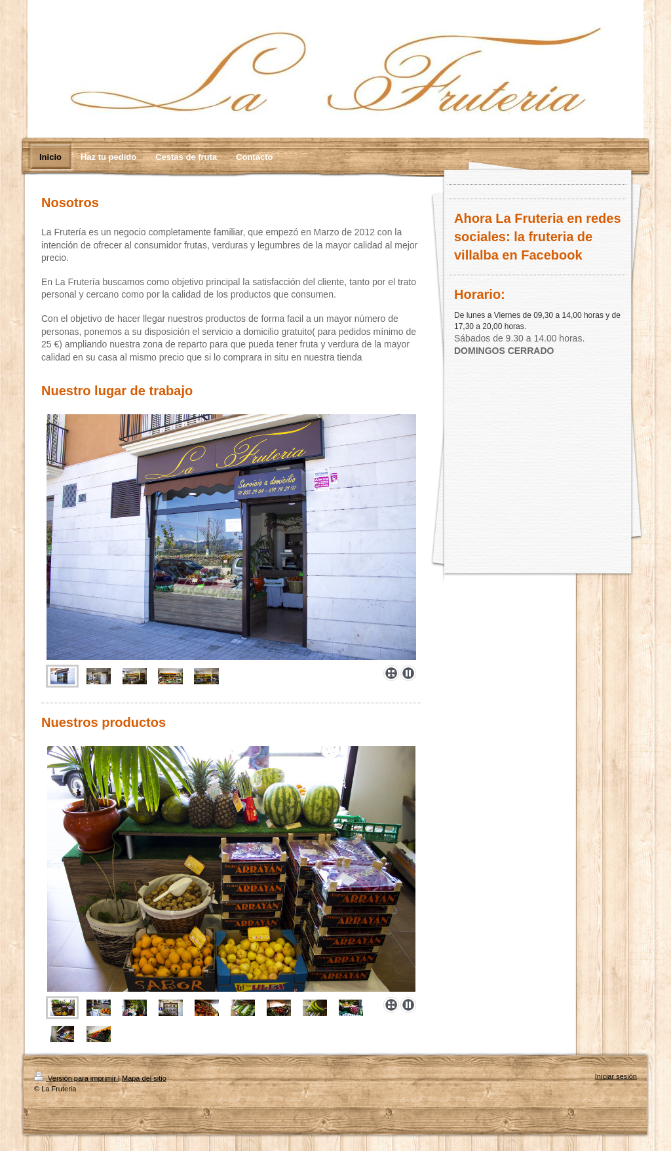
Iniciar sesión (616, 1076)
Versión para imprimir (76, 1078)
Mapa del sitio (144, 1078)
